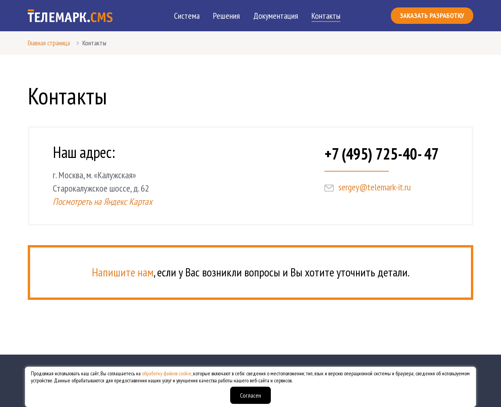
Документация (275, 15)
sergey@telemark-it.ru (374, 187)
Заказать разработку (432, 15)
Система (187, 15)
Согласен (250, 395)
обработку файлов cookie (166, 373)
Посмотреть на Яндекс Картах (102, 201)
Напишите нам (123, 272)
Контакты (325, 15)
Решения (226, 15)
